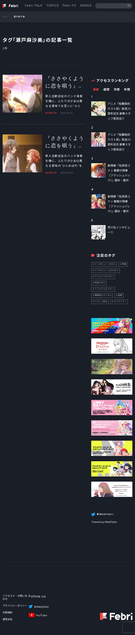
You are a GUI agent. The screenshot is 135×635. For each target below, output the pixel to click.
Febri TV (69, 5)
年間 (127, 89)
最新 (96, 89)
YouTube (41, 615)
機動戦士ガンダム (103, 295)
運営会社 (7, 619)
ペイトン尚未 (101, 301)
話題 (120, 295)
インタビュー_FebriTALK (106, 270)
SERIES (86, 5)
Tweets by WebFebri (104, 522)
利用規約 (7, 612)
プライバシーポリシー (15, 605)
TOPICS (52, 5)
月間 (117, 89)
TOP (5, 16)
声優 (124, 264)
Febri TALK (34, 5)
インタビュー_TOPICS (105, 264)
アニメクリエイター (104, 276)
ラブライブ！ (120, 301)
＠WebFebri (41, 606)
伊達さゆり (100, 282)
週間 (106, 89)
